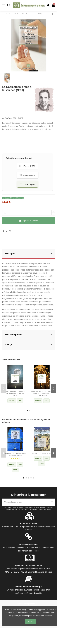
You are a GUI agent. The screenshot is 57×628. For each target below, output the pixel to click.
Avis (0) (28, 344)
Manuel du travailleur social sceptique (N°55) (15, 454)
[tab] (28, 254)
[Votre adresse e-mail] (25, 502)
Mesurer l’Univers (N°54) (41, 453)
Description (28, 253)
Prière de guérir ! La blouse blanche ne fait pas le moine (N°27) (41, 393)
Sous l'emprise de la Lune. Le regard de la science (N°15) (15, 393)
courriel (35, 551)
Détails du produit (28, 334)
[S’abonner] (52, 502)
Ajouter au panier (28, 220)
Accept (31, 621)
